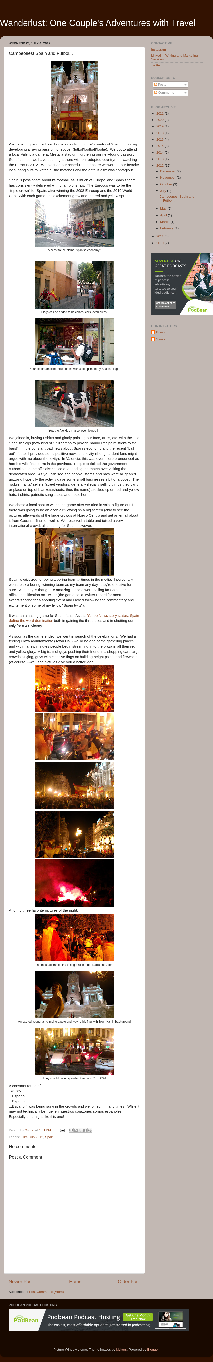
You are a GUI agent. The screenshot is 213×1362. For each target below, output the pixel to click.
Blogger (153, 1349)
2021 (160, 113)
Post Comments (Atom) (46, 1292)
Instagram (158, 49)
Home (75, 1281)
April (164, 215)
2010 (160, 243)
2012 (160, 165)
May (163, 208)
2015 (160, 146)
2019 (160, 126)
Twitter (156, 65)
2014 (160, 152)
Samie (160, 339)
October (166, 184)
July (163, 191)
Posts (160, 84)
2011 (160, 236)
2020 (160, 120)
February (167, 228)
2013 (160, 159)
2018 (160, 133)
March (165, 222)
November (168, 177)
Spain (49, 1137)
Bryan (160, 332)
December (168, 171)
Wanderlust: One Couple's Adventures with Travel (98, 23)
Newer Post (21, 1281)
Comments (164, 92)
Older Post (129, 1281)
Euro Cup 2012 (32, 1137)
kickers (121, 1349)
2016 (160, 139)
